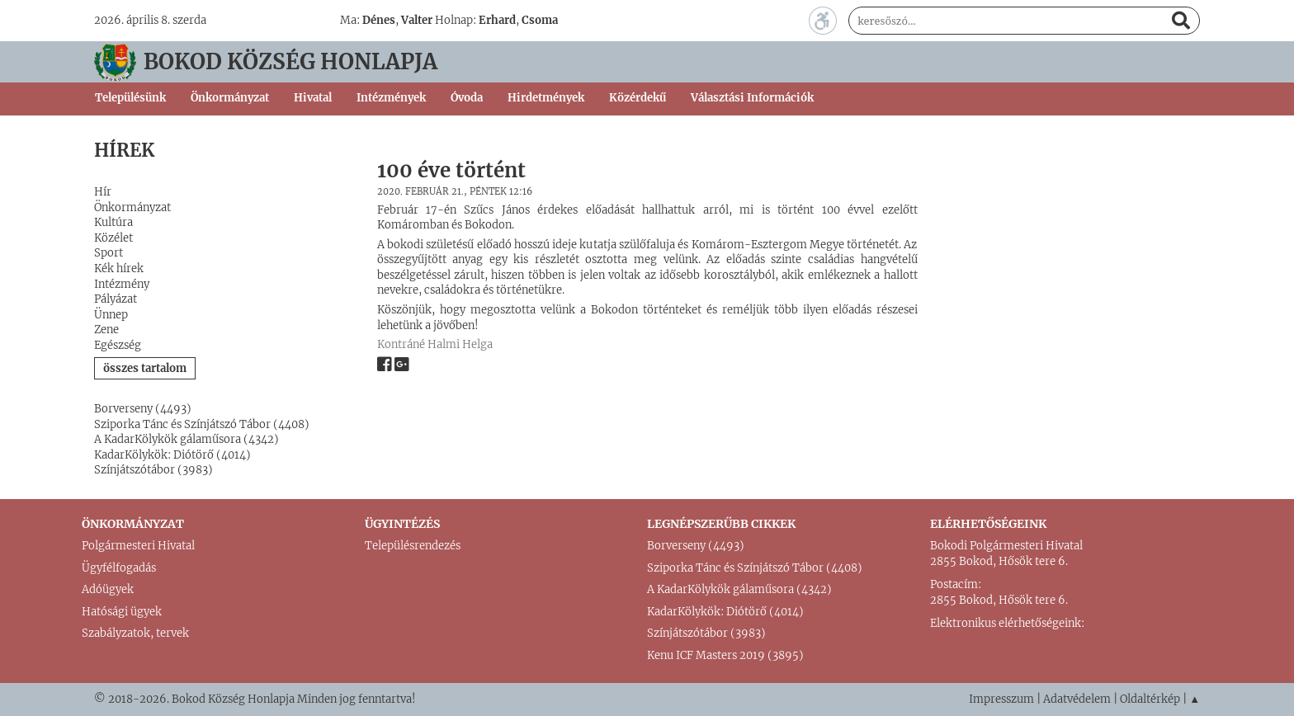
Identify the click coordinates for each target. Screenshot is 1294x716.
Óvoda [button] (467, 98)
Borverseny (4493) (142, 409)
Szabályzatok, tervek (135, 633)
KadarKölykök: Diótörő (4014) (172, 455)
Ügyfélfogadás (119, 568)
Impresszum (1001, 699)
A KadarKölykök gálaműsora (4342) (186, 439)
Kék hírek (119, 268)
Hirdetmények (546, 98)
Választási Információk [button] (752, 98)
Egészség (117, 345)
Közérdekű (637, 98)
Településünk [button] (130, 98)
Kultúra (113, 222)
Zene (106, 330)
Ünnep (111, 315)
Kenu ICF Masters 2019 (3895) (725, 655)
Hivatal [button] (313, 98)
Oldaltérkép (1150, 699)
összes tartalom (145, 368)
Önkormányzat (132, 207)
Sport (108, 253)
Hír (102, 192)
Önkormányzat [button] (230, 98)
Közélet (113, 238)
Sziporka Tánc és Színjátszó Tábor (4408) (201, 424)
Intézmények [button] (391, 98)
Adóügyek (108, 589)
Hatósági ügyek (122, 612)
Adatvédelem (1077, 699)
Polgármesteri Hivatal (138, 546)
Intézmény (121, 284)
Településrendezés (412, 546)
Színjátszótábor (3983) (153, 470)
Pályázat (115, 299)
